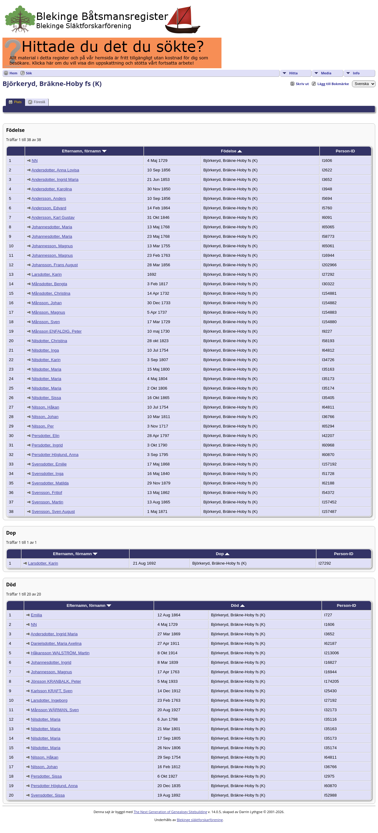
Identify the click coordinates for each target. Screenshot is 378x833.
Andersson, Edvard (49, 208)
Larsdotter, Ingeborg (49, 700)
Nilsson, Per (43, 426)
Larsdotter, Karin (47, 274)
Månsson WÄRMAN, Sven (55, 710)
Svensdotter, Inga (48, 473)
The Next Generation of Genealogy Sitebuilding (170, 811)
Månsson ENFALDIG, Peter (57, 331)
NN (35, 160)
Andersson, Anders (49, 198)
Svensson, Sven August (53, 511)
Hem (13, 73)
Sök (29, 73)
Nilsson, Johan (45, 416)
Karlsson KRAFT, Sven (52, 691)
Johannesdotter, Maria (52, 227)
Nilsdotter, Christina (49, 340)
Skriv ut (302, 83)
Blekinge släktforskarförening (200, 819)
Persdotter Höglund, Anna (55, 454)
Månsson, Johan (47, 303)
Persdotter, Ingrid (47, 445)
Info (356, 73)
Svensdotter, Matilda (50, 483)
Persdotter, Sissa (46, 776)
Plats (15, 102)
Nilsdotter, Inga (45, 350)
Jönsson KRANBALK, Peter (56, 681)
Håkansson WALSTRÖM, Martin (60, 653)
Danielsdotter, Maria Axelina (56, 643)
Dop (223, 553)
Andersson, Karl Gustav (53, 217)
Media (326, 73)
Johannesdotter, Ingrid (51, 662)
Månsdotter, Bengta (49, 284)
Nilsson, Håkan (45, 407)
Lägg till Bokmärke (333, 83)
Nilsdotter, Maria (46, 369)
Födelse (231, 151)
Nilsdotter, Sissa (46, 397)
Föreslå (36, 102)
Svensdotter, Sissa (48, 795)
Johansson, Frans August (55, 265)
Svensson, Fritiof (47, 492)
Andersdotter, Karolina (52, 189)
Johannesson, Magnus (52, 246)
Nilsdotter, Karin (46, 359)
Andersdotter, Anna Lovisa (55, 170)
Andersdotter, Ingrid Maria (55, 179)
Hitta (293, 73)
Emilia (36, 615)
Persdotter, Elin (45, 435)
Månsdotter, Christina (51, 293)
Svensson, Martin (47, 502)
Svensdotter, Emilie (49, 464)
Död (238, 605)
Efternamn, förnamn (84, 151)
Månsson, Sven (46, 321)
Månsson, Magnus (48, 312)
